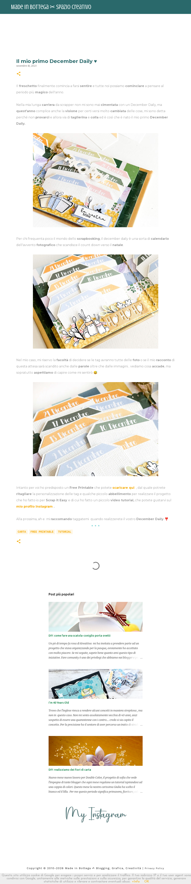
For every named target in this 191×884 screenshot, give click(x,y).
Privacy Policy (154, 868)
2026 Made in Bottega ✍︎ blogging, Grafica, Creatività (98, 868)
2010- (51, 868)
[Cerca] (185, 7)
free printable (42, 531)
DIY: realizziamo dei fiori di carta (70, 769)
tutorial (64, 531)
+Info (136, 881)
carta (22, 531)
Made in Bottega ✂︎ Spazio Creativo (51, 7)
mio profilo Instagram (35, 506)
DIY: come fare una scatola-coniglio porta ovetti (79, 635)
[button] (18, 74)
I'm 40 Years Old (59, 702)
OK (146, 881)
